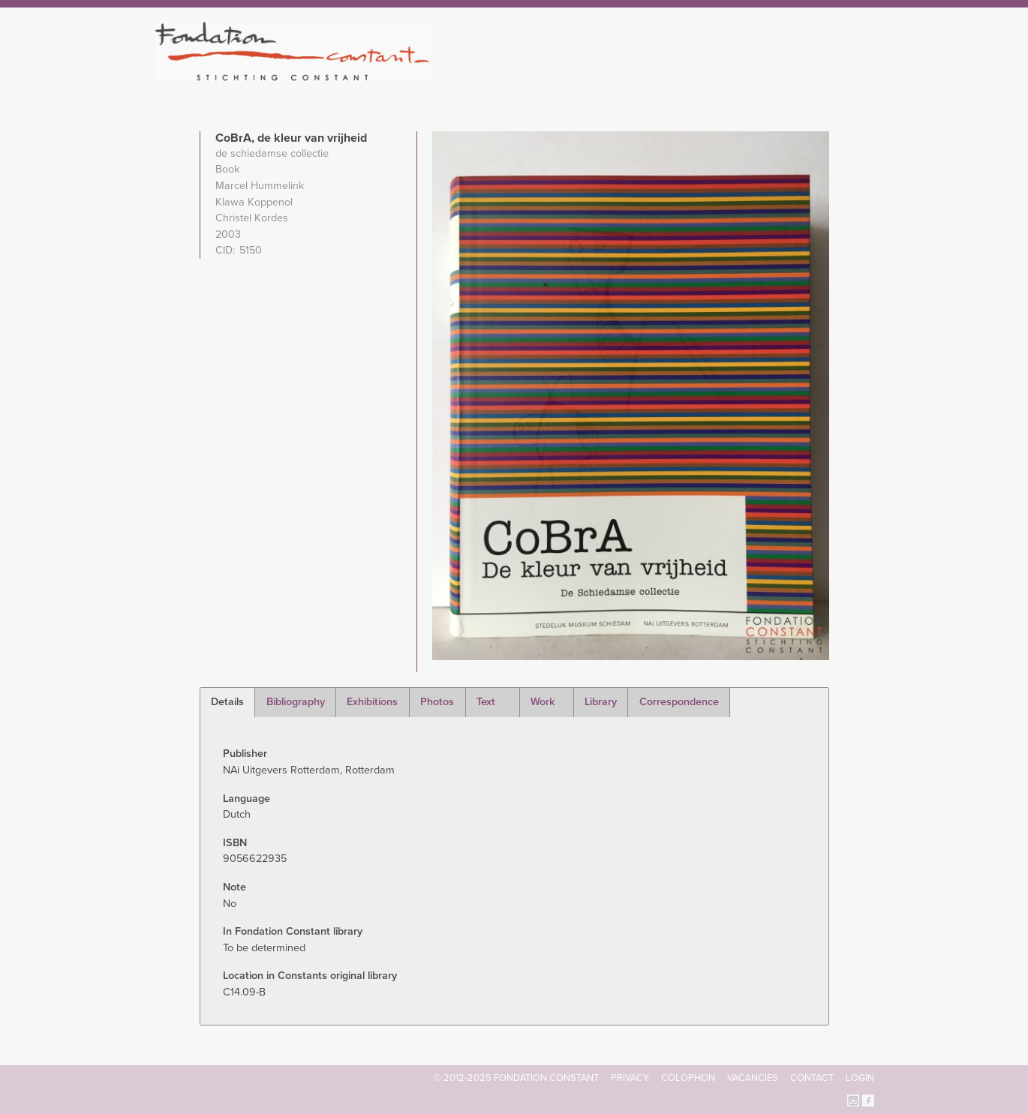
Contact (812, 1078)
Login (860, 1078)
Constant (644, 75)
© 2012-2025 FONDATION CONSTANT (516, 1078)
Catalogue (708, 75)
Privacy (630, 1078)
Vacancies (752, 1078)
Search (866, 73)
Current (823, 75)
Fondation (579, 75)
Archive (768, 75)
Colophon (688, 1078)
